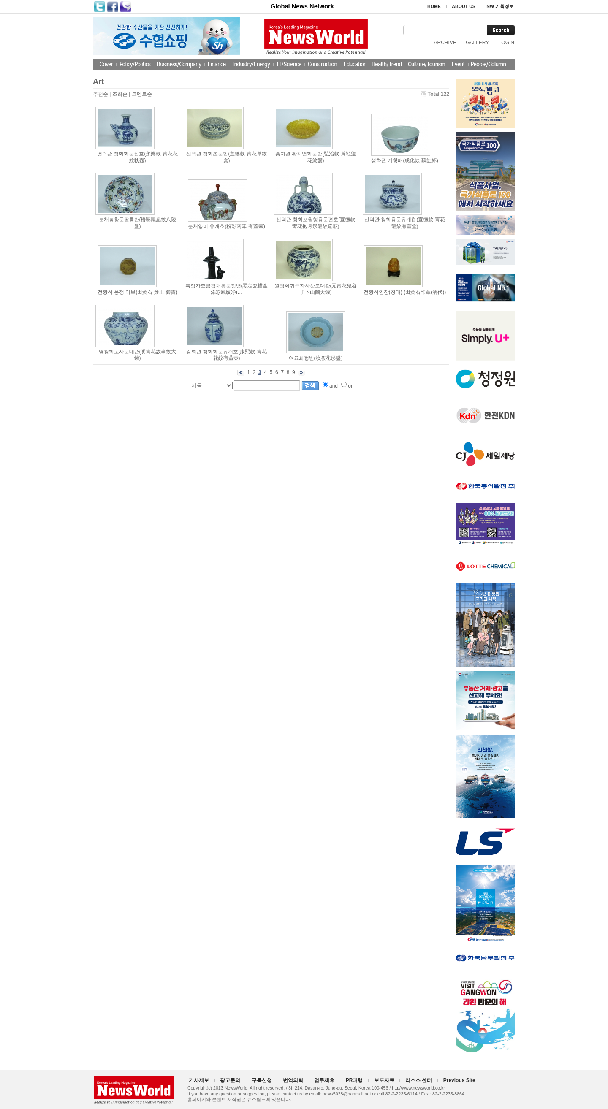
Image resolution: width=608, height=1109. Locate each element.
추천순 (100, 94)
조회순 (120, 94)
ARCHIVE (445, 43)
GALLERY (477, 43)
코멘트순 (142, 94)
